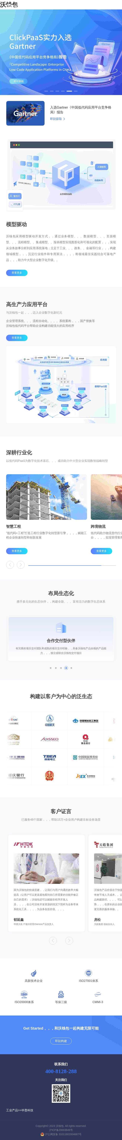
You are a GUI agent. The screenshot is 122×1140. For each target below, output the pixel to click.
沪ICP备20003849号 (61, 1130)
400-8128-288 (61, 1071)
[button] (46, 91)
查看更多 (17, 281)
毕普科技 (27, 1110)
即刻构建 (61, 1041)
